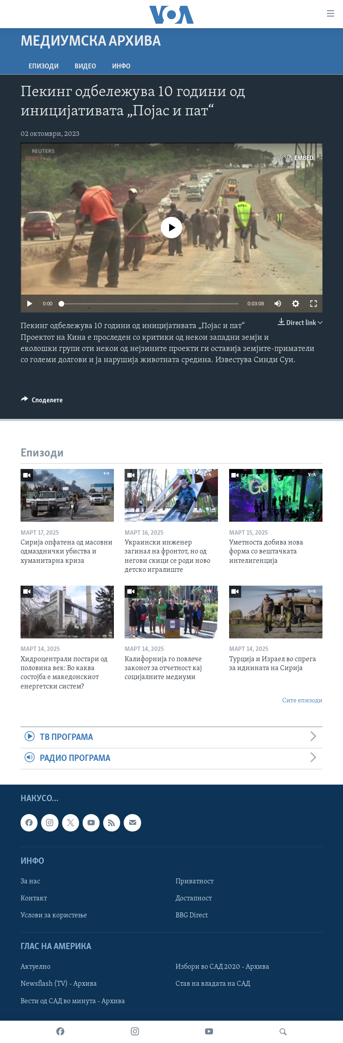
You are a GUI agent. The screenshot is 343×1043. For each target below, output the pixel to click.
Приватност (194, 881)
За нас (30, 881)
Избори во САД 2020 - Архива (222, 967)
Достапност (194, 898)
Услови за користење (54, 915)
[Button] (42, 402)
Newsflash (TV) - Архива (59, 984)
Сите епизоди (302, 700)
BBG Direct (192, 915)
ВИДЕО (85, 66)
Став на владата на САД (213, 984)
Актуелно (35, 967)
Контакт (34, 898)
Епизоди (44, 66)
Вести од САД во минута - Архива (73, 1001)
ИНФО (121, 66)
